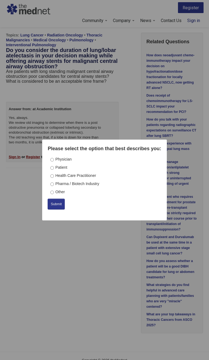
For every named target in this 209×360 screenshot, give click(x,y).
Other (60, 192)
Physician (63, 159)
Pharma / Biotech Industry (77, 183)
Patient (61, 167)
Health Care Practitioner (75, 175)
